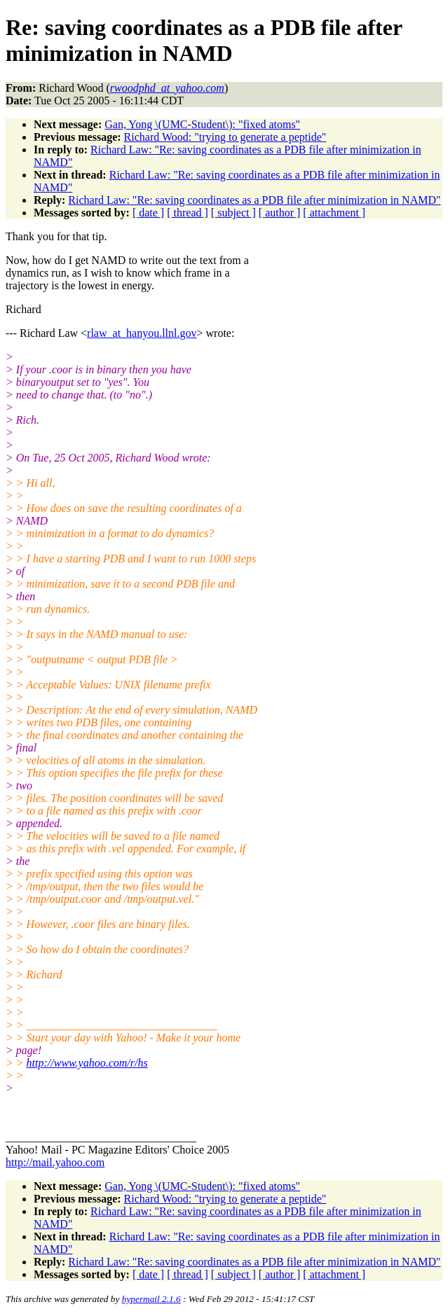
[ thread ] (187, 213)
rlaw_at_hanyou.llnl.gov (141, 333)
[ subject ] (233, 213)
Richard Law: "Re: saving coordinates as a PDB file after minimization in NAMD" (254, 200)
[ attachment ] (334, 213)
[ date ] (148, 213)
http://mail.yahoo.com (55, 1162)
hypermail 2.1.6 (151, 1299)
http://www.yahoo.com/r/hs (87, 1063)
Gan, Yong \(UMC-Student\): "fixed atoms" (202, 124)
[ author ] (280, 213)
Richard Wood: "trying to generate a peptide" (225, 137)
